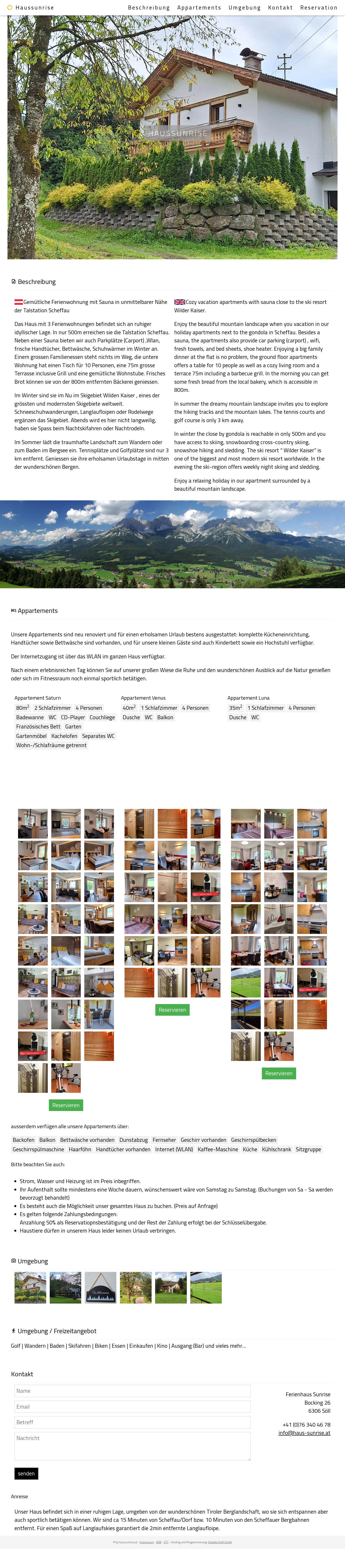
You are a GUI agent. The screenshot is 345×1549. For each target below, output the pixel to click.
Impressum (147, 1542)
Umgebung (245, 7)
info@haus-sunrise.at (304, 1433)
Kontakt (280, 7)
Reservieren (66, 1105)
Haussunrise (30, 7)
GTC (166, 1542)
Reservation (319, 7)
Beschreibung (149, 7)
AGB (158, 1542)
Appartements (199, 7)
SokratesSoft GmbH (220, 1542)
